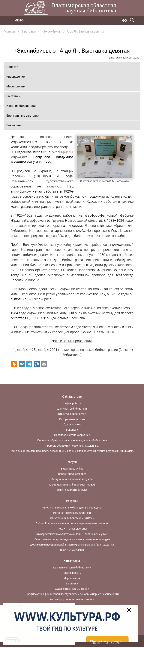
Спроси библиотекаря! (72, 473)
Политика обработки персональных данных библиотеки (72, 440)
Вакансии (72, 429)
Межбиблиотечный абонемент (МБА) (72, 484)
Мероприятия (16, 86)
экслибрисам (62, 152)
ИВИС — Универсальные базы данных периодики (72, 507)
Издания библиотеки (21, 106)
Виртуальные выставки (22, 115)
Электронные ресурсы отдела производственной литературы (72, 539)
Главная (9, 31)
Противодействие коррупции (72, 434)
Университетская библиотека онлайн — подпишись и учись (72, 534)
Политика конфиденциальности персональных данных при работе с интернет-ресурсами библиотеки (72, 450)
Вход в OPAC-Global (72, 549)
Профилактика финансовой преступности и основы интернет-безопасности (72, 594)
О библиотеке (72, 396)
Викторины (14, 125)
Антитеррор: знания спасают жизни (72, 599)
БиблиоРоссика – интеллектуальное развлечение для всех (72, 523)
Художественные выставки (72, 588)
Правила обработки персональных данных (72, 445)
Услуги (72, 462)
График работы (72, 403)
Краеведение (15, 76)
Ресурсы (72, 501)
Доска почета (72, 424)
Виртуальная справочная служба (72, 479)
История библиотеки (72, 419)
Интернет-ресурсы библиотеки (72, 512)
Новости (12, 67)
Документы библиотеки (72, 408)
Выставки (29, 31)
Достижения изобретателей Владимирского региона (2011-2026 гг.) (72, 544)
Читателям (72, 561)
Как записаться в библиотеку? (72, 567)
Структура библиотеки (72, 413)
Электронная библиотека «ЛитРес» (72, 518)
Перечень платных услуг (72, 489)
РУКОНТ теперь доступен (72, 528)
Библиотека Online (72, 468)
